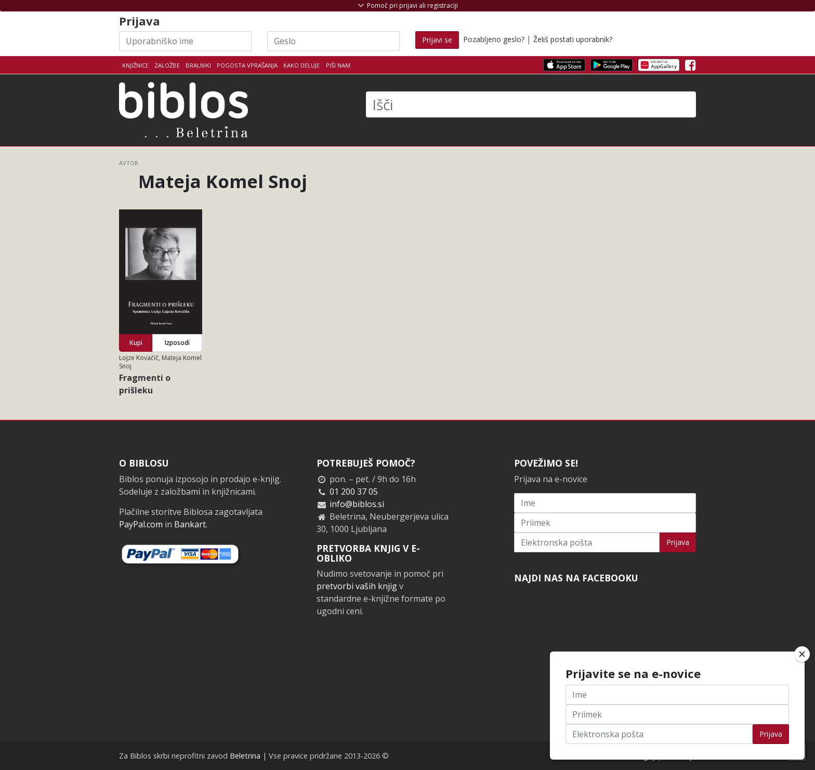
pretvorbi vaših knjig (357, 586)
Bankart (190, 524)
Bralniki (198, 65)
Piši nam (338, 65)
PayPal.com (141, 524)
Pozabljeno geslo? (493, 39)
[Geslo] (333, 41)
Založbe (167, 65)
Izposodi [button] (177, 342)
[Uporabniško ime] (185, 41)
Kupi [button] (135, 342)
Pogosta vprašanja (247, 65)
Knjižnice (135, 65)
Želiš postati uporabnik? (572, 39)
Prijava (677, 542)
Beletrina (245, 756)
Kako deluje (301, 65)
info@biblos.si (357, 504)
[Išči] (531, 104)
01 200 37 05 (354, 491)
